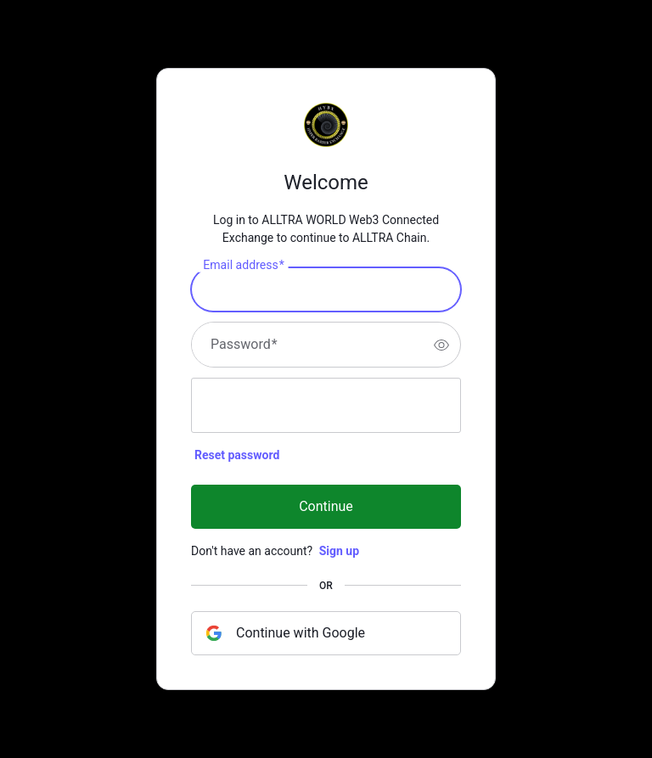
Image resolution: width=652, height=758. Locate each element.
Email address (243, 265)
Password (244, 344)
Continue (326, 506)
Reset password (236, 455)
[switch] (441, 345)
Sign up (339, 551)
